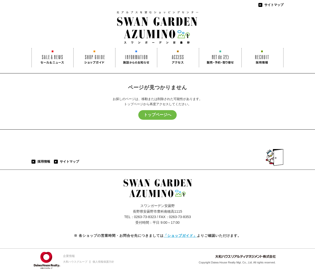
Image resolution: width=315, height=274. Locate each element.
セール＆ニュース (52, 57)
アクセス (178, 57)
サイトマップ (274, 5)
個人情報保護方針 (103, 261)
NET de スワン (220, 57)
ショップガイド (94, 57)
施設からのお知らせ (136, 57)
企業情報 (69, 256)
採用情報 (262, 57)
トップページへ (157, 115)
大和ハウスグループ (75, 261)
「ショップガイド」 (180, 236)
